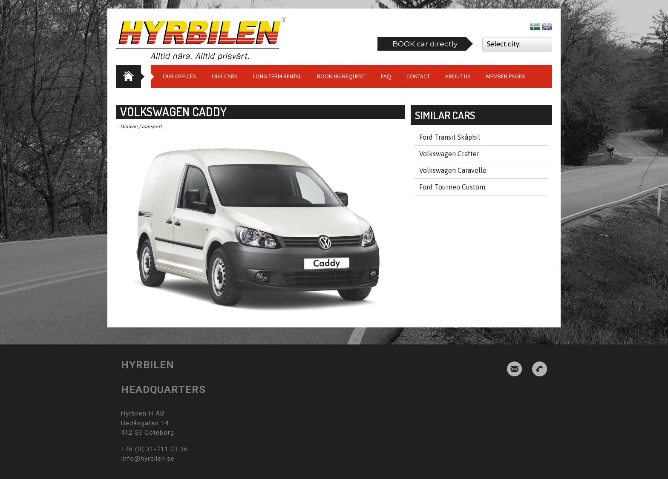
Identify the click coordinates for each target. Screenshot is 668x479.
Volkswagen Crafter (449, 154)
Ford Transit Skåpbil (449, 137)
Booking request (341, 76)
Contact (418, 76)
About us (458, 76)
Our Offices (179, 76)
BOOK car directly (425, 44)
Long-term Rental (277, 76)
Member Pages (505, 76)
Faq (386, 76)
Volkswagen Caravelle (453, 170)
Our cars (225, 76)
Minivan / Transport (141, 126)
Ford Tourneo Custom (452, 187)
